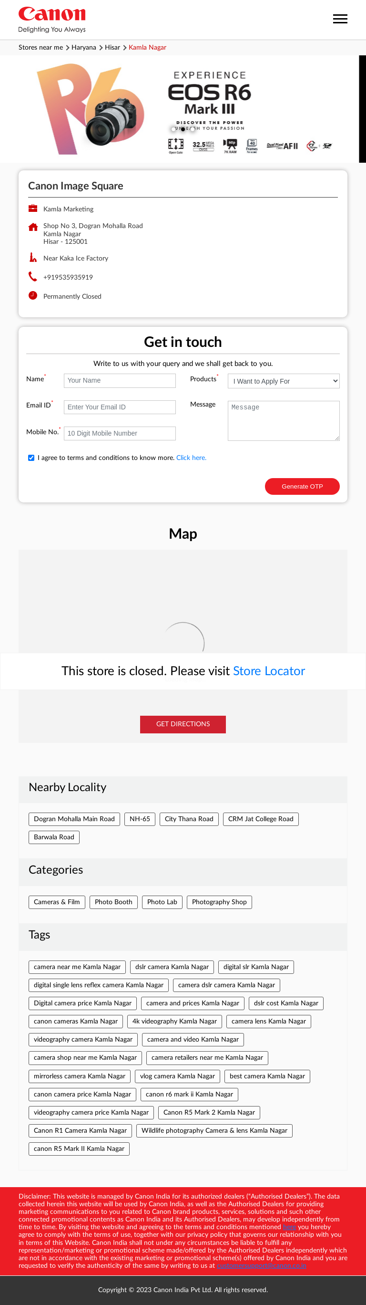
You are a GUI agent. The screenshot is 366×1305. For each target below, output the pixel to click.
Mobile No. (43, 432)
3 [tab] (192, 129)
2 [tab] (183, 129)
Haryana (83, 47)
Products (204, 379)
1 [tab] (173, 129)
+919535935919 (68, 277)
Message (202, 404)
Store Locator (269, 671)
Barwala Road (54, 837)
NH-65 (140, 819)
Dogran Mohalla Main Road (74, 819)
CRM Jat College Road (261, 819)
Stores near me (41, 47)
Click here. (191, 458)
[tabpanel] (183, 109)
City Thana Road (189, 819)
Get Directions (183, 724)
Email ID (39, 405)
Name (36, 379)
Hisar (112, 47)
